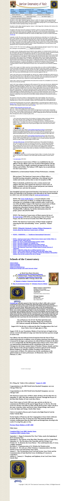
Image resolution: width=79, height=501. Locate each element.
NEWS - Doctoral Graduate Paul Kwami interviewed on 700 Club (30, 245)
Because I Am (13, 103)
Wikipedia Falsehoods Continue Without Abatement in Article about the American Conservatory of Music (32, 229)
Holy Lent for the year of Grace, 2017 (23, 107)
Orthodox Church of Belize (39, 284)
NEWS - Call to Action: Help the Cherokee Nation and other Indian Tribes (32, 251)
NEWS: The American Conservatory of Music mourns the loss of (32, 215)
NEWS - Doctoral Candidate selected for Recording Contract (29, 244)
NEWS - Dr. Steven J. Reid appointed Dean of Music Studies (28, 241)
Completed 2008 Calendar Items (20, 433)
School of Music (14, 263)
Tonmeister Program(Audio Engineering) (30, 277)
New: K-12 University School (21, 284)
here (34, 105)
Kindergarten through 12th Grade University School (23, 268)
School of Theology (15, 264)
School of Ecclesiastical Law (17, 267)
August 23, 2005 (41, 383)
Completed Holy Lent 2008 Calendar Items (23, 431)
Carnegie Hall (14, 303)
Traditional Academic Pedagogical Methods (30, 274)
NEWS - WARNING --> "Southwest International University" (32, 234)
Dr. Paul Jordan (17, 159)
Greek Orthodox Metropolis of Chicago (36, 129)
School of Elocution (15, 265)
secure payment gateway (42, 195)
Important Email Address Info (36, 281)
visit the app (12, 34)
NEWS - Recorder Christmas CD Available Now (25, 243)
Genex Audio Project (27, 199)
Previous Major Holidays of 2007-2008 (21, 425)
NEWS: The (17, 199)
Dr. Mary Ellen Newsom (19, 141)
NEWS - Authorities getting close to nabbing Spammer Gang (29, 250)
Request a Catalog (21, 281)
